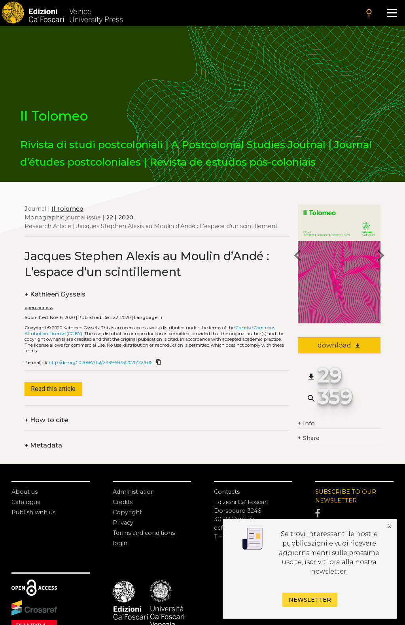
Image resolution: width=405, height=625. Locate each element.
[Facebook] (354, 513)
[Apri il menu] (392, 13)
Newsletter (310, 599)
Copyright (127, 512)
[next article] (380, 257)
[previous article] (297, 257)
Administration (134, 491)
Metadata (43, 445)
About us (24, 491)
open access (39, 307)
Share (309, 438)
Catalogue (26, 502)
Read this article (53, 389)
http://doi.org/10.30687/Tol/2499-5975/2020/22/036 (100, 362)
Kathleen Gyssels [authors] (55, 294)
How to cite (46, 420)
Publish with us (33, 512)
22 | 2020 (119, 217)
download (339, 345)
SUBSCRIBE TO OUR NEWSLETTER (345, 496)
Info (306, 423)
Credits (122, 502)
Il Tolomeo (67, 208)
